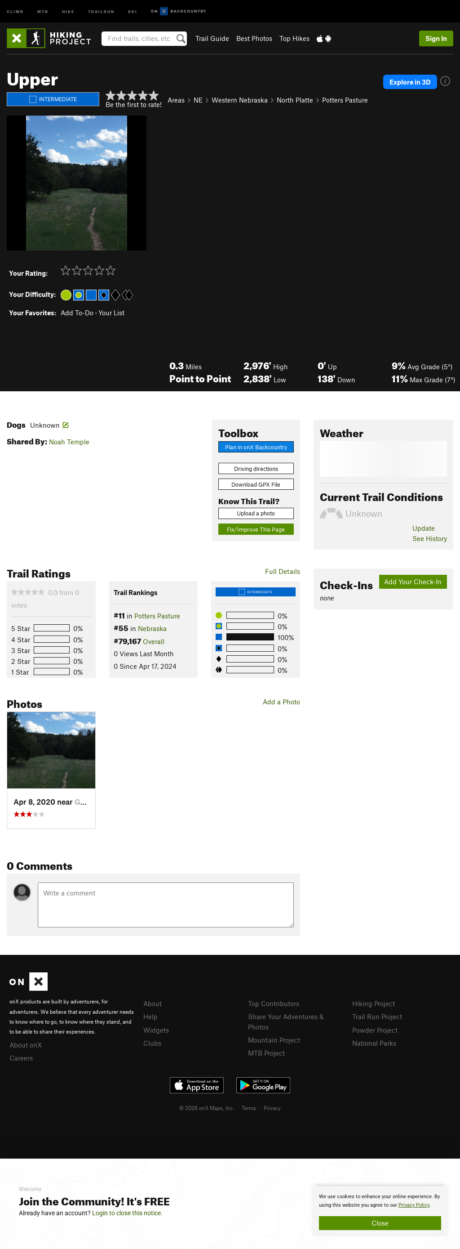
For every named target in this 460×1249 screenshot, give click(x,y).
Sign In (436, 38)
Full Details (282, 571)
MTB (43, 11)
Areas (176, 100)
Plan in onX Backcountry (256, 447)
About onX (25, 1045)
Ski (132, 11)
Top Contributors (273, 1003)
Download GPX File (255, 484)
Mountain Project (274, 1040)
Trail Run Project (377, 1016)
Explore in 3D (410, 82)
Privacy (272, 1108)
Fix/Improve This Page (256, 529)
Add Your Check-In (413, 581)
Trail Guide (212, 38)
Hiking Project (373, 1003)
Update (423, 528)
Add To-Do (77, 313)
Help (150, 1016)
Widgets (156, 1030)
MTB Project (266, 1053)
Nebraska (152, 628)
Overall (153, 641)
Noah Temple (69, 442)
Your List (111, 313)
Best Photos (254, 38)
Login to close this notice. (127, 1213)
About (152, 1003)
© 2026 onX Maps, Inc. (206, 1108)
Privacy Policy (413, 1205)
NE (198, 100)
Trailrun (101, 11)
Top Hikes (294, 38)
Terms (249, 1108)
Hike (68, 11)
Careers (21, 1058)
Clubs (152, 1043)
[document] (380, 1211)
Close (380, 1223)
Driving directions (256, 468)
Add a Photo (281, 702)
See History (429, 538)
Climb (15, 11)
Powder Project (375, 1030)
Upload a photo (256, 513)
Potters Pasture (345, 100)
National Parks (374, 1043)
